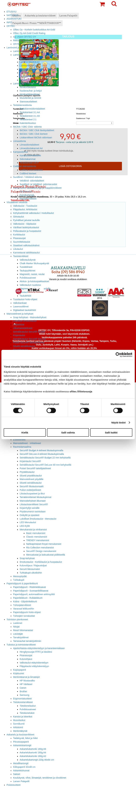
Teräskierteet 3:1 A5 (30, 116)
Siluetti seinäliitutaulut (24, 346)
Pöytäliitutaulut (27, 472)
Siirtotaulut (18, 216)
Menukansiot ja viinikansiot (33, 529)
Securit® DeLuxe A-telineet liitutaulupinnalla (42, 454)
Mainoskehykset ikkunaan (33, 500)
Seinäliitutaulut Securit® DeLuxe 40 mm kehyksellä (45, 464)
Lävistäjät (18, 634)
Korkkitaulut (19, 234)
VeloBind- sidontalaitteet (32, 180)
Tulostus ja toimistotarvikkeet (21, 644)
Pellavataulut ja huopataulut (27, 231)
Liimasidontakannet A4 (31, 148)
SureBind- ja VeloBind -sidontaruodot (38, 184)
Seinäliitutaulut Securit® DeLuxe (29, 339)
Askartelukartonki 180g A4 (33, 752)
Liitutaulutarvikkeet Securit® (34, 504)
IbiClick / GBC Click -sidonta (27, 126)
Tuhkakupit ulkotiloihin (31, 572)
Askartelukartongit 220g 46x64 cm (37, 759)
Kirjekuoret (18, 673)
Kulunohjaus (26, 659)
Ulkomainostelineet (22, 328)
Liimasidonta (19, 141)
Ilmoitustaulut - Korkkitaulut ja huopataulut (41, 562)
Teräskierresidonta (22, 105)
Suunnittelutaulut (21, 241)
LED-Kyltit (25, 526)
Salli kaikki (111, 432)
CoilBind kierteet (28, 173)
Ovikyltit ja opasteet (29, 515)
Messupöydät (20, 576)
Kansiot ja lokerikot (22, 716)
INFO (9, 22)
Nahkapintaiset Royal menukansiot (43, 544)
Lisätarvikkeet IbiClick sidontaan (36, 137)
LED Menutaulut (28, 522)
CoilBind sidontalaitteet (31, 170)
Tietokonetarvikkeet (23, 702)
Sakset (16, 774)
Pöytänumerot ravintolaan (32, 511)
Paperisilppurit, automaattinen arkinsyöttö (34, 594)
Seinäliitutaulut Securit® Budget (29, 331)
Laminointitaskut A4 (29, 65)
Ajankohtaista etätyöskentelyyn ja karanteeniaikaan (39, 648)
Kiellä (24, 432)
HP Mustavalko (27, 680)
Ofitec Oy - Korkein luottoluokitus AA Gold (34, 29)
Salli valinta (68, 432)
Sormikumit (19, 723)
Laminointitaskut (21, 54)
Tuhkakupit (18, 580)
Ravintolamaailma (22, 447)
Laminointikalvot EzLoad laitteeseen (38, 76)
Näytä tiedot (118, 422)
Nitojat (16, 626)
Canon (23, 687)
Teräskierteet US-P (29, 162)
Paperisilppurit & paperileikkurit (22, 583)
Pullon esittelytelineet (30, 490)
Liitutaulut (18, 249)
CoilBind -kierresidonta (24, 166)
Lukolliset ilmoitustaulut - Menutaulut (38, 518)
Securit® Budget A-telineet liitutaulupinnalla (41, 450)
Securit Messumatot (30, 569)
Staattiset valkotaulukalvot (26, 245)
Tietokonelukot (27, 713)
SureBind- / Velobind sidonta (27, 177)
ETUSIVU (11, 11)
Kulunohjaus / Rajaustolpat (33, 565)
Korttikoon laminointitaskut (33, 72)
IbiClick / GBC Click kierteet (33, 134)
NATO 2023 (12, 15)
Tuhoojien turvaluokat (24, 616)
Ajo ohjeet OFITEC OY (24, 36)
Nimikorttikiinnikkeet (30, 94)
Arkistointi (18, 727)
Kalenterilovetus (28, 123)
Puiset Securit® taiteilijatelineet (28, 342)
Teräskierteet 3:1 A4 (30, 112)
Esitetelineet (19, 439)
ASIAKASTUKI (14, 18)
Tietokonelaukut (28, 705)
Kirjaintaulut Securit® (30, 461)
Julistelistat (18, 324)
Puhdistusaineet (28, 709)
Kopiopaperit (19, 670)
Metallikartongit (20, 763)
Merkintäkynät (20, 731)
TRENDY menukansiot (37, 540)
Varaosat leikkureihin (23, 608)
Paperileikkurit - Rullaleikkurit (27, 598)
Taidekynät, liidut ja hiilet (25, 738)
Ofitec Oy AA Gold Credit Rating (29, 33)
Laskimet (17, 623)
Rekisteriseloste (21, 40)
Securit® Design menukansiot (41, 551)
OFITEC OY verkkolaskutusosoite (30, 44)
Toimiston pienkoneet (17, 619)
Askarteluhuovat (21, 770)
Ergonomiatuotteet (22, 698)
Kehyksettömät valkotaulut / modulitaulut (33, 213)
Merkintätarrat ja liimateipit (26, 677)
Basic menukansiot (35, 533)
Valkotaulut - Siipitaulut (24, 224)
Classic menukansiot (36, 536)
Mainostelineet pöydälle (31, 479)
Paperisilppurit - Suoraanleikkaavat (30, 590)
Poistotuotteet (13, 785)
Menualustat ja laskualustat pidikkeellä (45, 554)
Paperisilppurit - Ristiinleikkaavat (29, 587)
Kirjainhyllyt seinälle (29, 508)
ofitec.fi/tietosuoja (81, 391)
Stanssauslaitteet (28, 101)
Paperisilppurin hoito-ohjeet (27, 612)
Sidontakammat (28, 159)
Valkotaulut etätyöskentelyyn (34, 662)
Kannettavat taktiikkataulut (26, 252)
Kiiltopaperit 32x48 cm (24, 767)
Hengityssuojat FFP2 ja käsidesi (36, 652)
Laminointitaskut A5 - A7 (32, 69)
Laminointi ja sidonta (17, 47)
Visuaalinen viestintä (17, 202)
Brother (23, 691)
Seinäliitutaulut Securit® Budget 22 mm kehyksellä (45, 457)
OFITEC (11, 26)
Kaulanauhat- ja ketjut (31, 90)
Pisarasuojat (19, 238)
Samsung (24, 695)
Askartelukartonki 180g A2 (33, 756)
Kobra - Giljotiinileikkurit (25, 601)
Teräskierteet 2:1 (28, 119)
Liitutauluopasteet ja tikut (32, 493)
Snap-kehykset (27, 558)
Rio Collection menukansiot (40, 547)
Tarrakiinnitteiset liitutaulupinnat (35, 497)
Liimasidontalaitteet (29, 144)
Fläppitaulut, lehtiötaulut (25, 209)
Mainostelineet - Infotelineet (27, 443)
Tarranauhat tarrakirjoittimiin (27, 641)
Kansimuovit (26, 191)
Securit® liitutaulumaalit (32, 486)
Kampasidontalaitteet (30, 155)
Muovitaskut (19, 720)
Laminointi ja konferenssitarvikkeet (30, 83)
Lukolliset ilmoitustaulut (24, 321)
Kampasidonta (20, 152)
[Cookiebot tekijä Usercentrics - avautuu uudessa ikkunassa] (118, 354)
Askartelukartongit (22, 745)
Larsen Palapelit (21, 781)
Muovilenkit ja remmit (30, 98)
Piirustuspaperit (21, 741)
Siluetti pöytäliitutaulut (31, 475)
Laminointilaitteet (21, 51)
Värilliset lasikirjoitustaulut (26, 227)
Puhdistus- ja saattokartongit (34, 80)
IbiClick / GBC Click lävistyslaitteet (37, 130)
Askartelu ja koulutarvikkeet (20, 734)
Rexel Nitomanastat (23, 630)
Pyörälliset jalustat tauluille (26, 220)
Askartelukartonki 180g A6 (33, 749)
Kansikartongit (27, 195)
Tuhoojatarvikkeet (22, 605)
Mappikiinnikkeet (28, 198)
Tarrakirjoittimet (20, 637)
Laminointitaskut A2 (29, 58)
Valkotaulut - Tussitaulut (25, 206)
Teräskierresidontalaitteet (32, 108)
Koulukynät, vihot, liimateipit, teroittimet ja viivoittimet (39, 777)
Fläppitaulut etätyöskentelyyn (34, 666)
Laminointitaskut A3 (29, 62)
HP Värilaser (26, 684)
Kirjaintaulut (19, 335)
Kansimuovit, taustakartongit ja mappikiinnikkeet (37, 188)
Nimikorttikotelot (28, 87)
